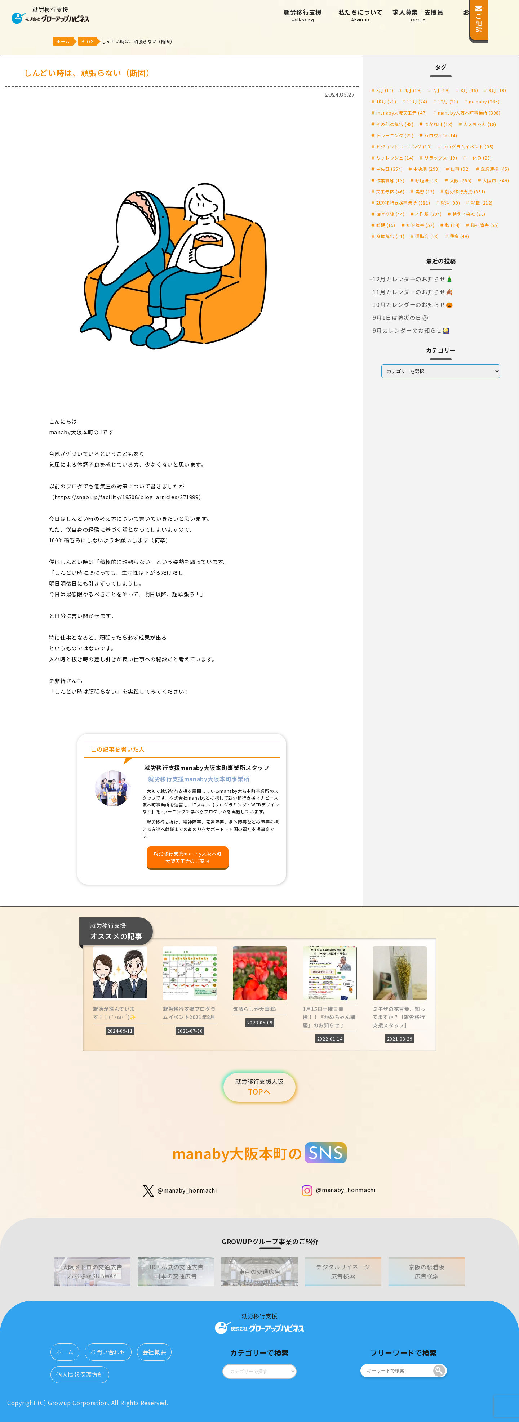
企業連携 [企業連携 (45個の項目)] (495, 169)
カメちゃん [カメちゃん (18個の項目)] (479, 124)
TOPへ (259, 1087)
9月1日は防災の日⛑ (401, 317)
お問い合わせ (108, 1351)
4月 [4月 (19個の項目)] (413, 90)
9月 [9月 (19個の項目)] (497, 90)
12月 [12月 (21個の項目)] (448, 101)
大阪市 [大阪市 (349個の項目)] (496, 180)
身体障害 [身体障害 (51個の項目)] (390, 236)
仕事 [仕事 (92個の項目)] (460, 169)
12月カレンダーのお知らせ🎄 (413, 278)
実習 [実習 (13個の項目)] (424, 191)
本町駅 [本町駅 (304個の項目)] (428, 214)
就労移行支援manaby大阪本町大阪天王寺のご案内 (187, 857)
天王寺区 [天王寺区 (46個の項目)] (390, 191)
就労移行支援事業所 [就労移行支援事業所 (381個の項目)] (403, 203)
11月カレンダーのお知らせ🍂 (413, 291)
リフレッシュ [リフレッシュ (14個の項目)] (395, 158)
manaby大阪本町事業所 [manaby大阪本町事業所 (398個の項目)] (469, 112)
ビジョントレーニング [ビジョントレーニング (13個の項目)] (404, 146)
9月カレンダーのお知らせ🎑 (411, 330)
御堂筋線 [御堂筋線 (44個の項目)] (390, 214)
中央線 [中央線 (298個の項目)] (426, 169)
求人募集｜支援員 (418, 16)
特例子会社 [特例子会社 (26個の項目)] (468, 214)
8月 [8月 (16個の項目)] (469, 90)
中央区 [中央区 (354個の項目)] (389, 169)
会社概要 (154, 1351)
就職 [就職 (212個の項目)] (482, 203)
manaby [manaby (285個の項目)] (484, 101)
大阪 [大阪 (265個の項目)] (461, 180)
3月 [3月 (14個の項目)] (385, 90)
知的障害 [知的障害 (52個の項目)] (420, 225)
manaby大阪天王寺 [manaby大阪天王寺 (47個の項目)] (401, 112)
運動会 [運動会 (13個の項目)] (427, 236)
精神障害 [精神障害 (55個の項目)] (485, 225)
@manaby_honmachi (180, 1191)
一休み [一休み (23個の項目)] (480, 158)
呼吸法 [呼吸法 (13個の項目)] (427, 180)
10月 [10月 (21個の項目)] (386, 101)
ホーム (65, 1351)
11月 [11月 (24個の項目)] (417, 101)
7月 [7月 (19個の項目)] (441, 90)
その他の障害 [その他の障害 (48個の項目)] (395, 124)
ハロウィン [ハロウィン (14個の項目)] (440, 135)
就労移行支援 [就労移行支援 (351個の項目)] (465, 191)
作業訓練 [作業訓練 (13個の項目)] (390, 180)
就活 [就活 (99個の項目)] (450, 203)
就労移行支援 (303, 16)
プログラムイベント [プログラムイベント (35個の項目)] (468, 146)
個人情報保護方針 (80, 1374)
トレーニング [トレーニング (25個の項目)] (395, 135)
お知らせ (476, 16)
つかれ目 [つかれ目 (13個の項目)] (438, 124)
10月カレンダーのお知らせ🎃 (413, 304)
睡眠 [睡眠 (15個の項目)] (385, 225)
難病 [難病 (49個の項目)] (459, 236)
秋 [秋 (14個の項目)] (452, 225)
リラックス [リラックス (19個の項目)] (440, 158)
